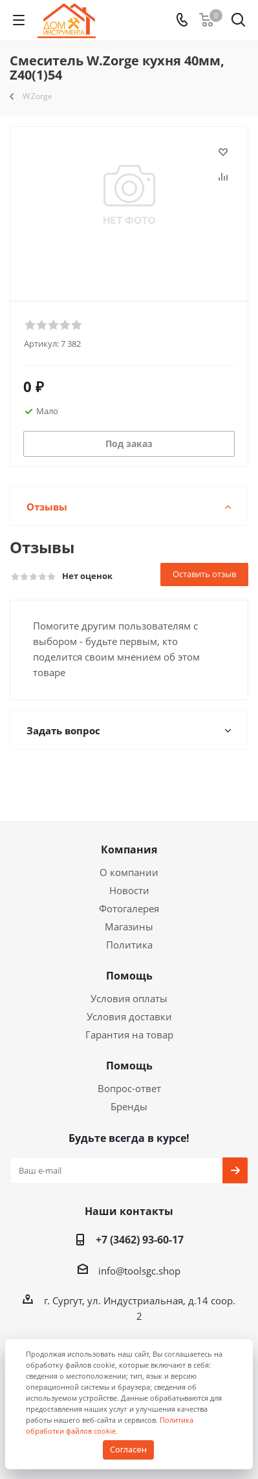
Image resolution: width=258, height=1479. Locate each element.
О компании (129, 872)
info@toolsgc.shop (139, 1270)
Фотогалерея (129, 908)
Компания (129, 849)
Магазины (129, 926)
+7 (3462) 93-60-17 (140, 1239)
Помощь (129, 976)
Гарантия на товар (129, 1034)
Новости (129, 890)
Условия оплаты (129, 998)
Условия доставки (129, 1016)
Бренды (129, 1106)
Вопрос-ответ (129, 1088)
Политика (129, 944)
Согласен (128, 1449)
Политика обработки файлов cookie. (109, 1425)
